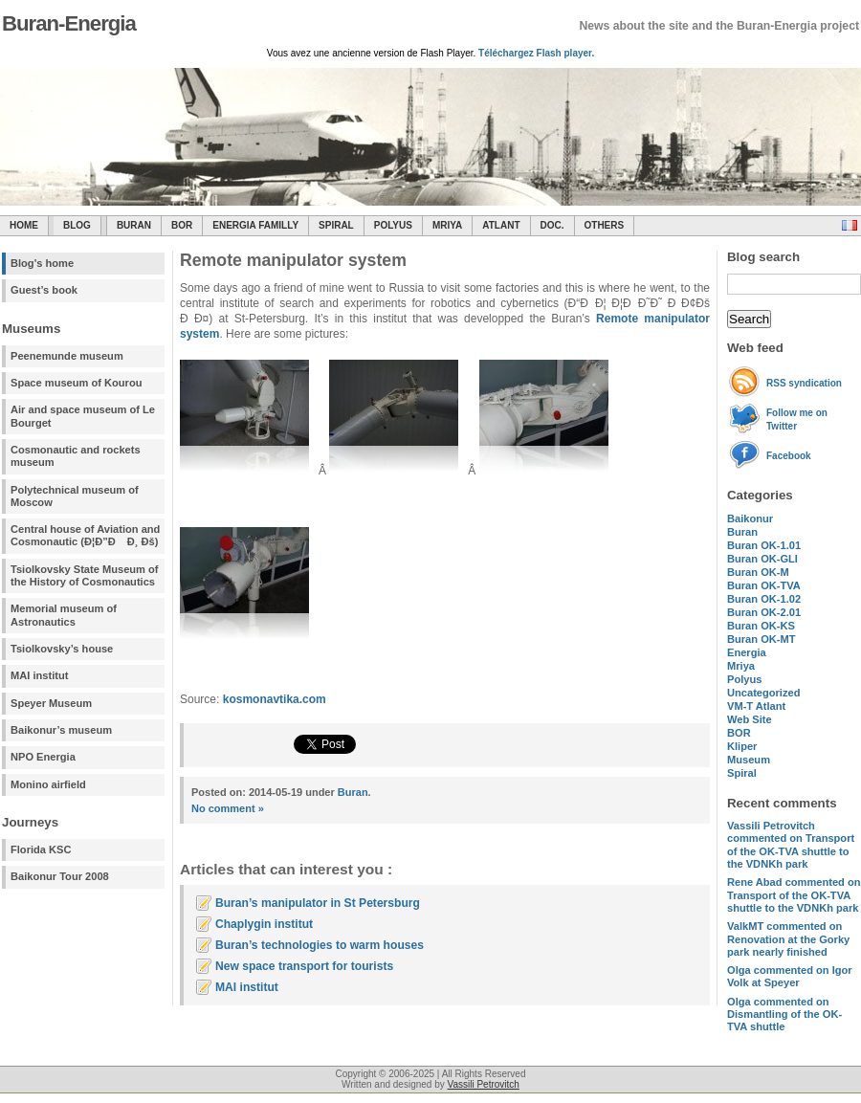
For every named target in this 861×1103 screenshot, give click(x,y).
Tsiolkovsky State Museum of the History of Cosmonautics (85, 575)
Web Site (749, 719)
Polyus (393, 225)
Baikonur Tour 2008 (60, 876)
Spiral (742, 773)
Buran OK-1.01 (764, 545)
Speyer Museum (51, 703)
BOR (181, 225)
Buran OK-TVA (764, 585)
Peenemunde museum (67, 356)
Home (24, 225)
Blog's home (42, 263)
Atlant (500, 225)
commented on (790, 845)
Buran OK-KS (761, 625)
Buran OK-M (758, 572)
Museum (748, 759)
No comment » (227, 808)
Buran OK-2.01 (764, 612)
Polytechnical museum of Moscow (75, 496)
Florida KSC (41, 849)
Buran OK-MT (761, 639)
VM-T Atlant (756, 706)
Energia (746, 652)
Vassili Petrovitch (483, 1084)
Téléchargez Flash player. (536, 53)
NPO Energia (43, 756)
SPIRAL (336, 225)
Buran (134, 225)
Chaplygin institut (264, 924)
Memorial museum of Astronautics (64, 615)
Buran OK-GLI (762, 558)
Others (605, 225)
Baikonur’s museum (61, 730)
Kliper (742, 746)
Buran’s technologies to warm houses (319, 945)
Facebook (788, 456)
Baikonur (750, 518)
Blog (77, 225)
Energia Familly (255, 225)
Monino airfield (48, 784)
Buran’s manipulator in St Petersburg (317, 903)
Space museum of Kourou (76, 382)
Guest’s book (44, 290)
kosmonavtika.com (274, 699)
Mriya (447, 225)
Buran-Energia (69, 23)
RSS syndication (804, 383)
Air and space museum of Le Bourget (83, 416)
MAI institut (39, 675)
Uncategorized (763, 692)
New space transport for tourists (304, 966)
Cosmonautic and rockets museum (76, 456)
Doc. (552, 225)
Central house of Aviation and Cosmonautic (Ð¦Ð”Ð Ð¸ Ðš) (85, 535)
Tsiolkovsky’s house (62, 648)
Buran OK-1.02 (764, 599)
